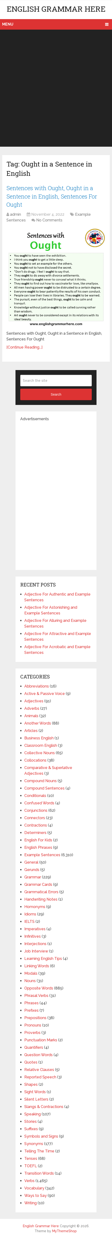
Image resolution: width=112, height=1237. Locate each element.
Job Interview (36, 950)
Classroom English (40, 744)
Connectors (34, 817)
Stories (30, 1121)
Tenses (30, 1158)
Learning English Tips (43, 958)
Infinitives (32, 935)
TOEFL (30, 1165)
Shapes (31, 1083)
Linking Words (36, 965)
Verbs (29, 1180)
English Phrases (38, 846)
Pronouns (32, 1024)
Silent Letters (36, 1098)
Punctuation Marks (40, 1039)
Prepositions (35, 1017)
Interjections (35, 943)
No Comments (49, 219)
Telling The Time (39, 1150)
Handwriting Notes (40, 898)
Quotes (30, 1061)
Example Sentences (42, 854)
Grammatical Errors (41, 891)
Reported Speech (40, 1076)
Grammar (32, 876)
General (31, 861)
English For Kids (38, 839)
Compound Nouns (40, 780)
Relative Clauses (39, 1069)
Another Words (37, 722)
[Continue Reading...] (24, 346)
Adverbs (31, 707)
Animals (31, 715)
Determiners (35, 832)
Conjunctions (35, 809)
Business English (39, 737)
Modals (30, 972)
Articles (31, 730)
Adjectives (33, 700)
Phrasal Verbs (36, 995)
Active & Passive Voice (44, 693)
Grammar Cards (38, 884)
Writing (30, 1202)
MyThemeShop (64, 1230)
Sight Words (35, 1091)
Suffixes (31, 1128)
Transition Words (39, 1172)
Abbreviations (36, 685)
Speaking (32, 1113)
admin (15, 213)
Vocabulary (34, 1187)
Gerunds (31, 869)
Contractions (35, 824)
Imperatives (35, 928)
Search (56, 394)
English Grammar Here (56, 9)
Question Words (38, 1054)
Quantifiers (33, 1046)
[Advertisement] (56, 88)
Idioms (30, 913)
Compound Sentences (44, 787)
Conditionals (35, 795)
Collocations (35, 759)
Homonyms (34, 906)
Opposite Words (38, 987)
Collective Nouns (39, 752)
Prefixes (31, 1009)
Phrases (31, 1002)
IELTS (29, 921)
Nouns (30, 980)
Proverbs (32, 1032)
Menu (7, 24)
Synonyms (33, 1143)
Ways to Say (35, 1195)
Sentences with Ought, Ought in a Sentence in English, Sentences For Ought (52, 196)
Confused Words (39, 802)
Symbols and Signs (41, 1135)
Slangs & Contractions (43, 1106)
